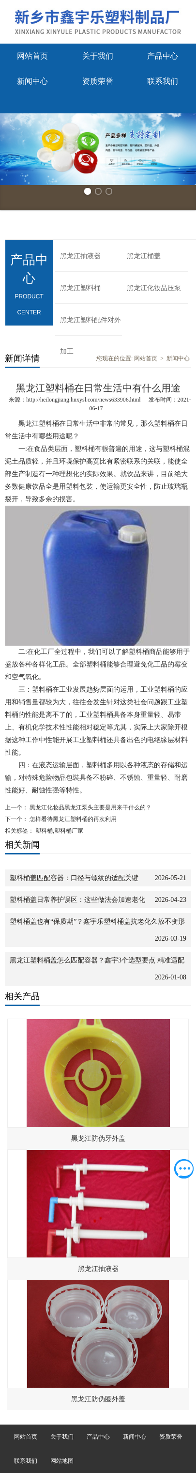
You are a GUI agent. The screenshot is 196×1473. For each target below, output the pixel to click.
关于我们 (97, 56)
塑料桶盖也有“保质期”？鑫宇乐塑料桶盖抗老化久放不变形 (97, 921)
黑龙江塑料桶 (80, 288)
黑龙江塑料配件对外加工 (90, 326)
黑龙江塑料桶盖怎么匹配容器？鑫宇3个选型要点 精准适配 (97, 960)
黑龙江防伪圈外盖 (98, 1399)
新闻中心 (32, 81)
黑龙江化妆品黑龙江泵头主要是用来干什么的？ (89, 807)
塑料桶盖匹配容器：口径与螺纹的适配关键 (74, 878)
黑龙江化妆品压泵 (154, 288)
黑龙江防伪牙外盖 (98, 1138)
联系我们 (162, 81)
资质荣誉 (97, 81)
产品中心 (162, 56)
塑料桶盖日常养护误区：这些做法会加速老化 (77, 899)
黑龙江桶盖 (144, 256)
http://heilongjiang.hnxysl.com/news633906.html (83, 399)
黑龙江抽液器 (80, 256)
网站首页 (32, 56)
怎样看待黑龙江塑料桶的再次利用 (72, 819)
